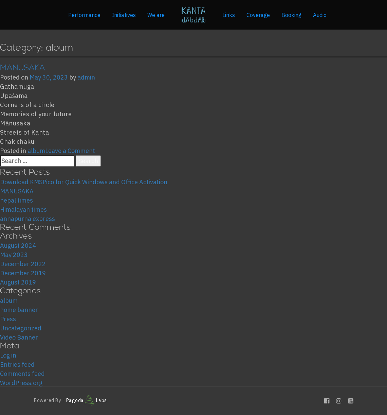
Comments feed (22, 374)
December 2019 (23, 273)
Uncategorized (20, 328)
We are (156, 15)
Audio (320, 15)
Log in (8, 355)
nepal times (16, 200)
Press (8, 319)
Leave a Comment (70, 151)
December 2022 (23, 264)
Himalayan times (23, 209)
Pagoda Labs (86, 400)
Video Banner (19, 337)
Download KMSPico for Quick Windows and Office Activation (83, 182)
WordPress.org (21, 383)
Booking (291, 15)
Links (228, 15)
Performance (84, 15)
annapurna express (27, 219)
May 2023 (14, 255)
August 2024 (18, 245)
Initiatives (124, 15)
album (36, 151)
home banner (19, 310)
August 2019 (18, 282)
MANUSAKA (22, 68)
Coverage (258, 15)
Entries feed (17, 364)
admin (86, 77)
